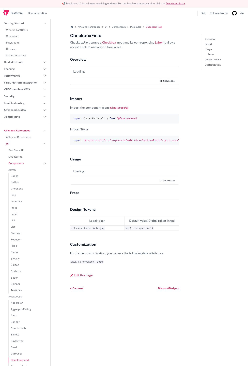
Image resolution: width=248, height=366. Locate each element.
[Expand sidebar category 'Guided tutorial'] (45, 62)
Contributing (12, 116)
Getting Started (14, 23)
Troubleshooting (14, 103)
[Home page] (71, 27)
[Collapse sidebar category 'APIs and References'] (45, 131)
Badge (14, 176)
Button (15, 182)
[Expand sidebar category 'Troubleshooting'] (45, 103)
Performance (12, 75)
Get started (15, 156)
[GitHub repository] (234, 13)
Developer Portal (175, 3)
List (13, 226)
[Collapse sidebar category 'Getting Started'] (45, 24)
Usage (208, 49)
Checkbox (17, 188)
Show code (167, 81)
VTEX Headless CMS (17, 89)
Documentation (37, 13)
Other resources (16, 55)
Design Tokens (213, 59)
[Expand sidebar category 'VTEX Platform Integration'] (45, 83)
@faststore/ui (119, 108)
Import (208, 44)
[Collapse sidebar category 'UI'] (45, 144)
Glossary (11, 49)
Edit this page (81, 275)
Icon (13, 195)
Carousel (16, 353)
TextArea (16, 290)
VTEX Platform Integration (20, 82)
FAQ (203, 13)
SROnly (15, 258)
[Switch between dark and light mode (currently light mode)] (242, 13)
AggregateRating (21, 309)
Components (16, 163)
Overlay (15, 233)
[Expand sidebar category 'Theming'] (45, 69)
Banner (15, 322)
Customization (213, 64)
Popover (16, 239)
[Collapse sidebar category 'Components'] (45, 163)
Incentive (16, 201)
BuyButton (17, 341)
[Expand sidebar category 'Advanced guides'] (45, 110)
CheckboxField (20, 360)
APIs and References (17, 130)
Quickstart (12, 36)
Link (13, 220)
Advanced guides (15, 110)
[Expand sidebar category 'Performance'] (45, 76)
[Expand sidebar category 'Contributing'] (45, 117)
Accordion (17, 303)
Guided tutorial (13, 62)
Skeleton (16, 271)
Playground (13, 42)
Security (9, 96)
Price (14, 246)
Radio (14, 252)
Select (15, 265)
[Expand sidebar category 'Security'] (45, 96)
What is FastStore (17, 30)
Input (14, 207)
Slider (14, 277)
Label (14, 214)
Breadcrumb (18, 328)
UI (7, 143)
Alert (14, 315)
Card (14, 347)
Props (211, 54)
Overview (210, 39)
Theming (9, 69)
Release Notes (219, 13)
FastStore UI (16, 150)
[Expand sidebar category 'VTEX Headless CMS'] (45, 89)
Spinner (15, 284)
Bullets (15, 334)
